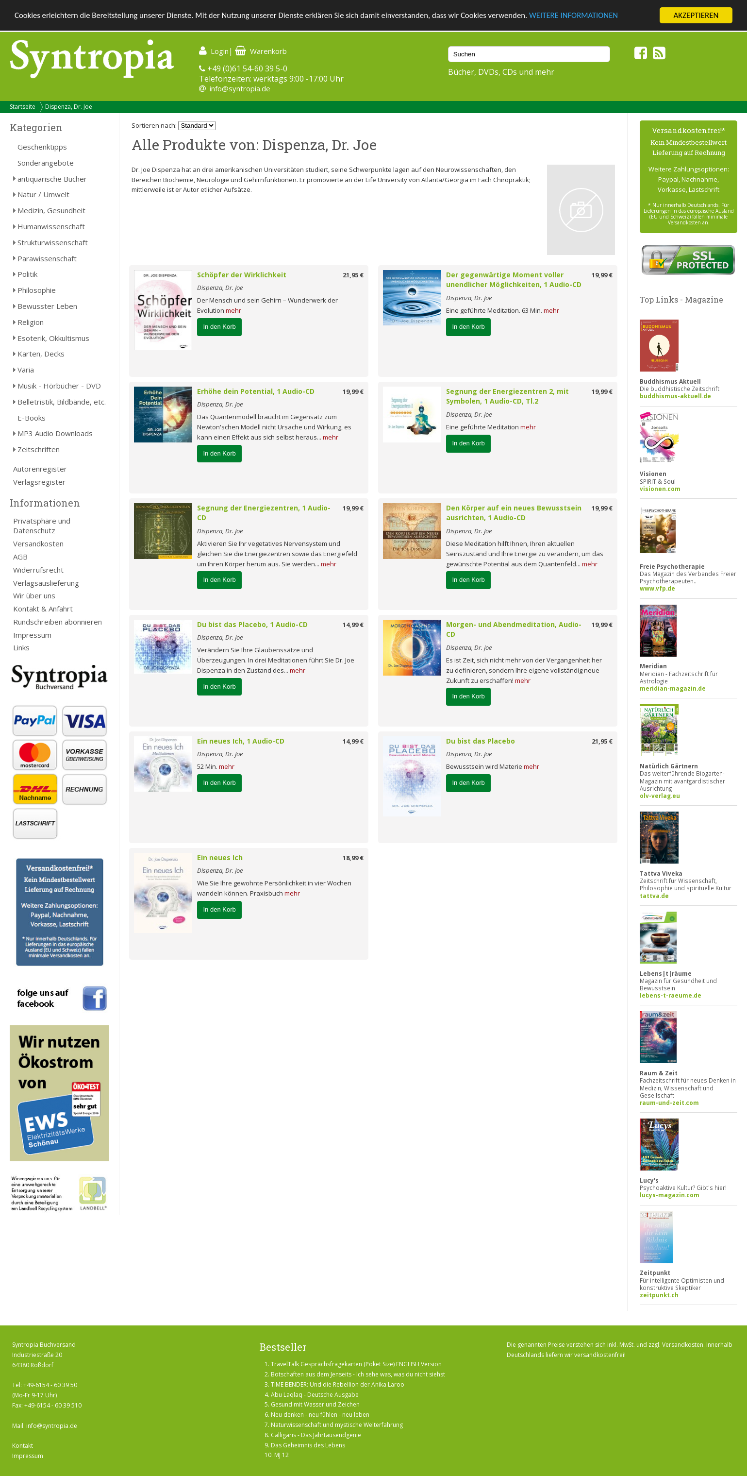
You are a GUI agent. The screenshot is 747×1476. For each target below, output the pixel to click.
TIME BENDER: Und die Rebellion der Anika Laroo (337, 1384)
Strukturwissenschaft (52, 242)
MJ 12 (281, 1455)
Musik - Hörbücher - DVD (59, 385)
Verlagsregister (39, 482)
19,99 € (602, 275)
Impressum (32, 635)
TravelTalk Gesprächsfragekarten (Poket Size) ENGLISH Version (356, 1364)
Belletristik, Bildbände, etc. (61, 402)
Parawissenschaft (47, 258)
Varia (25, 369)
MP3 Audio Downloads (55, 433)
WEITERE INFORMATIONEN (583, 16)
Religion (30, 322)
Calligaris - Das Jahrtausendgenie (316, 1435)
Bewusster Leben (47, 306)
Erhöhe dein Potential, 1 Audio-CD (256, 391)
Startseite (22, 106)
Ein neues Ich (220, 857)
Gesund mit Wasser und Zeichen (315, 1404)
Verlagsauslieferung (46, 583)
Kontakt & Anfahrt (43, 608)
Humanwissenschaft (51, 226)
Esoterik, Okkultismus (53, 338)
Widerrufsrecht (38, 570)
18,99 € (353, 857)
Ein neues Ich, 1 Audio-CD (240, 741)
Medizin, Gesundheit (51, 210)
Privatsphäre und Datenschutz (41, 526)
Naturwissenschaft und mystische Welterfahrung (337, 1425)
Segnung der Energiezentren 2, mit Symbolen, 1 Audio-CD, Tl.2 (507, 396)
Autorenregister (40, 469)
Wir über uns (34, 595)
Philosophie (36, 290)
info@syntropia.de (240, 88)
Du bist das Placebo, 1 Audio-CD (252, 624)
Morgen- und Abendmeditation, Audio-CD (513, 629)
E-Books (31, 418)
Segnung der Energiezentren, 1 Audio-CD (264, 513)
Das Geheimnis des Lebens (308, 1445)
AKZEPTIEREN (695, 15)
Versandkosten (38, 543)
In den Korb (219, 326)
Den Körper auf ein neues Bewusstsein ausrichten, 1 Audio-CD (513, 513)
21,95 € (353, 275)
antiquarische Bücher (52, 179)
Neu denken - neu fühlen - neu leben (320, 1414)
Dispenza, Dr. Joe (68, 106)
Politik (27, 274)
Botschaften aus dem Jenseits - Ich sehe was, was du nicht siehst (358, 1374)
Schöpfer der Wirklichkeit (241, 274)
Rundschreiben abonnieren (57, 622)
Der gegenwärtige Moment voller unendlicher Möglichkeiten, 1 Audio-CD (513, 279)
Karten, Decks (41, 353)
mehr (233, 310)
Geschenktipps (42, 147)
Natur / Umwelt (43, 194)
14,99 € (353, 624)
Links (21, 647)
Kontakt (22, 1446)
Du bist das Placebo (480, 741)
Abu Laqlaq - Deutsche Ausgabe (315, 1395)
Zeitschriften (38, 449)
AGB (20, 556)
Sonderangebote (45, 163)
